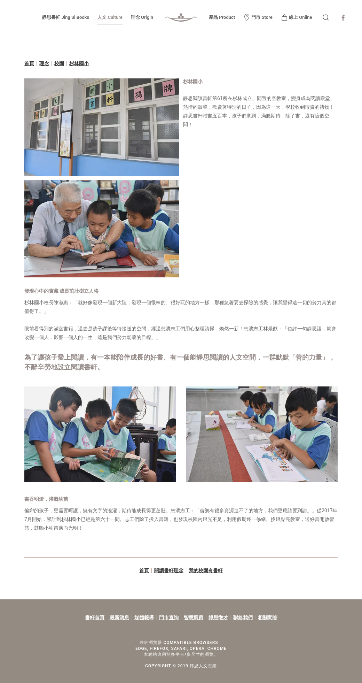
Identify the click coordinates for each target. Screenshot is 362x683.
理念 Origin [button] (142, 17)
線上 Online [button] (296, 17)
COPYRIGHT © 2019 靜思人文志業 (180, 665)
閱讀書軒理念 (168, 570)
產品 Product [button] (222, 17)
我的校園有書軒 (206, 570)
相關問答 (267, 617)
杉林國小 (79, 63)
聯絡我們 (243, 617)
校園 (59, 63)
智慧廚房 (193, 617)
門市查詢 (169, 617)
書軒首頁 (94, 617)
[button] (325, 17)
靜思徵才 (218, 617)
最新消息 (119, 617)
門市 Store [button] (258, 17)
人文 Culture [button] (110, 17)
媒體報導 (144, 617)
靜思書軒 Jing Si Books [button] (65, 17)
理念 (44, 63)
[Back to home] (181, 17)
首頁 (29, 63)
